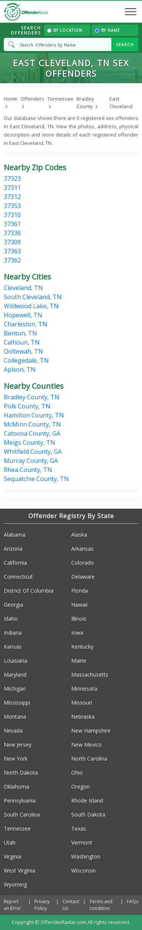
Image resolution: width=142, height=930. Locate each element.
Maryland (15, 674)
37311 (12, 187)
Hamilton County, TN (34, 415)
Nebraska (83, 716)
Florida (79, 590)
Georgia (13, 604)
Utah (10, 842)
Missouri (81, 702)
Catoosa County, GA (32, 433)
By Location (65, 30)
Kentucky (82, 646)
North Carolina (89, 758)
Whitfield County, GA (33, 451)
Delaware (83, 576)
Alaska (79, 534)
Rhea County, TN (28, 470)
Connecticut (18, 576)
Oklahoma (16, 786)
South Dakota (88, 814)
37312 (12, 197)
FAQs (132, 901)
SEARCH (125, 44)
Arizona (13, 548)
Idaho (11, 618)
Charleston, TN (25, 324)
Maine (78, 660)
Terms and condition (100, 904)
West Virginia (19, 870)
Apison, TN (20, 369)
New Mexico (86, 744)
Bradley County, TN (31, 397)
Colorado (82, 562)
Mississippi (17, 702)
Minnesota (84, 688)
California (15, 562)
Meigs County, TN (29, 442)
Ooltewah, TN (23, 351)
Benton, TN (20, 333)
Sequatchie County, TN (36, 479)
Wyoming (15, 884)
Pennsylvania (20, 800)
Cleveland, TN (23, 288)
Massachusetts (89, 674)
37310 (12, 215)
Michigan (15, 688)
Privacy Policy (42, 904)
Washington (85, 856)
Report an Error (12, 904)
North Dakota (21, 772)
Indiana (13, 632)
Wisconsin (83, 870)
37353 (12, 206)
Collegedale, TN (26, 360)
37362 (12, 260)
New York (16, 758)
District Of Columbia (28, 590)
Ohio (77, 772)
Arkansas (82, 548)
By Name (107, 30)
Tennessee (17, 828)
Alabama (14, 534)
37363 (12, 251)
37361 (12, 224)
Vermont (81, 842)
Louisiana (15, 660)
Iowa (77, 632)
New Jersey (17, 744)
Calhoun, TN (22, 342)
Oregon (80, 786)
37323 (12, 178)
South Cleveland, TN (33, 297)
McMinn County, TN (32, 424)
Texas (78, 828)
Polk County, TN (27, 406)
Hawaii (79, 604)
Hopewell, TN (23, 315)
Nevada (13, 730)
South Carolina (22, 814)
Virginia (12, 856)
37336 (12, 233)
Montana (15, 716)
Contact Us (70, 904)
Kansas (13, 646)
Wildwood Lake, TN (31, 306)
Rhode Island (87, 800)
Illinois (78, 618)
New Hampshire (91, 730)
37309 (12, 242)
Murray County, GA (31, 460)
